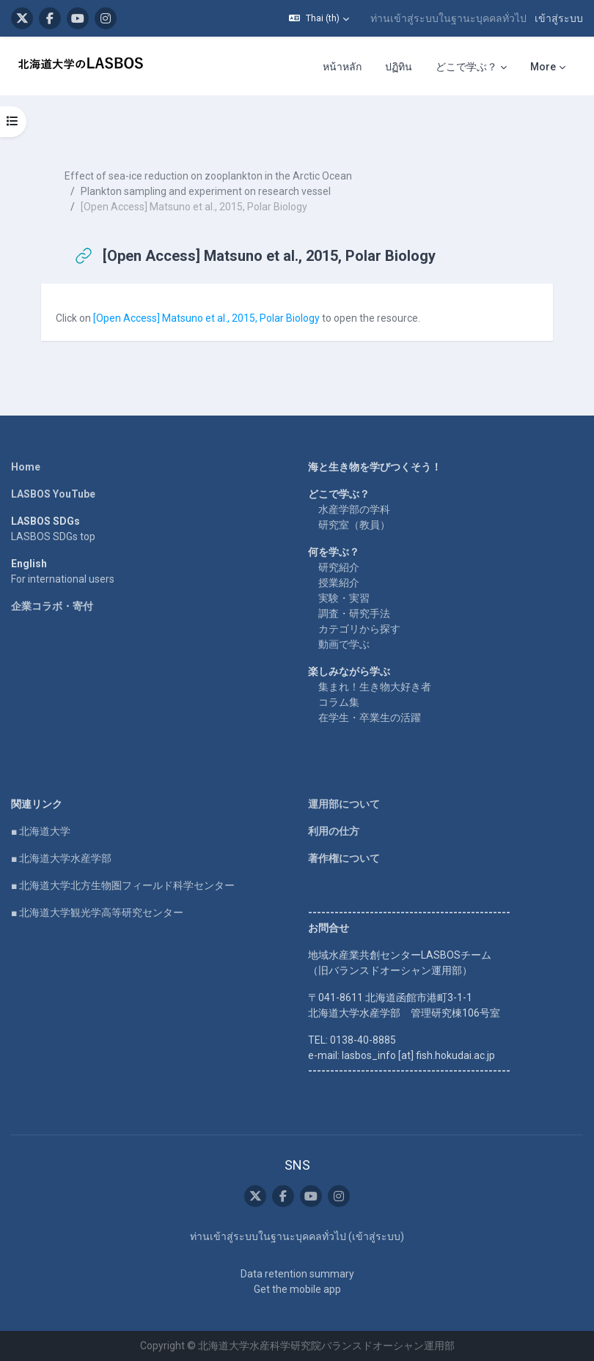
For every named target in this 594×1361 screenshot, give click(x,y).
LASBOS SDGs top (53, 536)
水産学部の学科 (354, 509)
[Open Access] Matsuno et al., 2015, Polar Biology (207, 318)
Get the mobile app (297, 1289)
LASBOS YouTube (53, 494)
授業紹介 (338, 583)
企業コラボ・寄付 (52, 606)
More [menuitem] (543, 67)
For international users (62, 579)
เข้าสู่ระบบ (559, 18)
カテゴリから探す (359, 629)
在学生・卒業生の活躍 (369, 717)
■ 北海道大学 (40, 831)
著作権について (344, 858)
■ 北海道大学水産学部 (61, 858)
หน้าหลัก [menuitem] (342, 67)
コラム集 (338, 702)
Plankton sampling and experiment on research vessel (206, 191)
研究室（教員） (354, 525)
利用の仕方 (333, 831)
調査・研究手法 (354, 613)
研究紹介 (338, 567)
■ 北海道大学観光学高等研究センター (97, 912)
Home (25, 467)
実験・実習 (344, 598)
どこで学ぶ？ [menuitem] (466, 67)
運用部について (344, 804)
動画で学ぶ (344, 644)
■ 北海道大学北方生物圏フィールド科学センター (123, 885)
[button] (319, 18)
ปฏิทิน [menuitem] (398, 67)
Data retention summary (297, 1274)
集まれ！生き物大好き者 (374, 687)
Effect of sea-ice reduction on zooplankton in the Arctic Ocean (208, 176)
